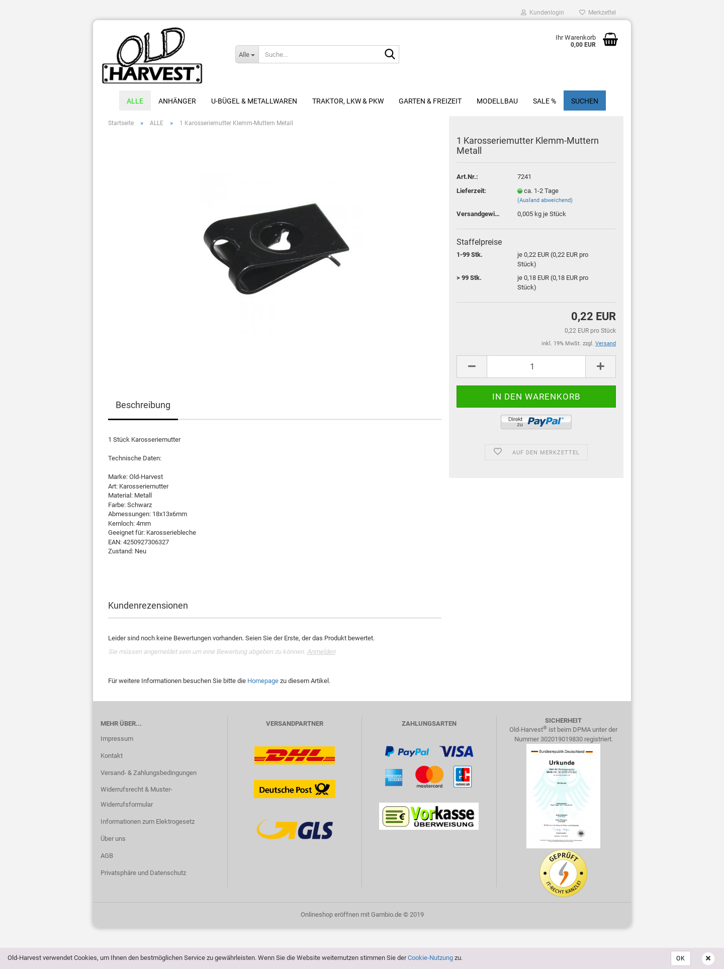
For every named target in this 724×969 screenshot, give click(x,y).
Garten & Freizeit (430, 101)
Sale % (544, 101)
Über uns (113, 840)
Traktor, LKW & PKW (348, 101)
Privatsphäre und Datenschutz (143, 875)
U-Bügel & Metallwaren (254, 101)
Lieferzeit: (471, 193)
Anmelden (321, 653)
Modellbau (497, 101)
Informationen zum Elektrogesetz (148, 823)
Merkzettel (597, 12)
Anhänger (177, 101)
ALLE (135, 101)
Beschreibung (143, 407)
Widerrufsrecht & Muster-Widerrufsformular (136, 799)
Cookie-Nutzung (430, 957)
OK (680, 958)
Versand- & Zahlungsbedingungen (149, 774)
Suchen (584, 101)
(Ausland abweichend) (545, 202)
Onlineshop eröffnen (330, 916)
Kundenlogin (542, 12)
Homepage (263, 683)
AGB (107, 857)
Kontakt (112, 757)
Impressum (117, 740)
